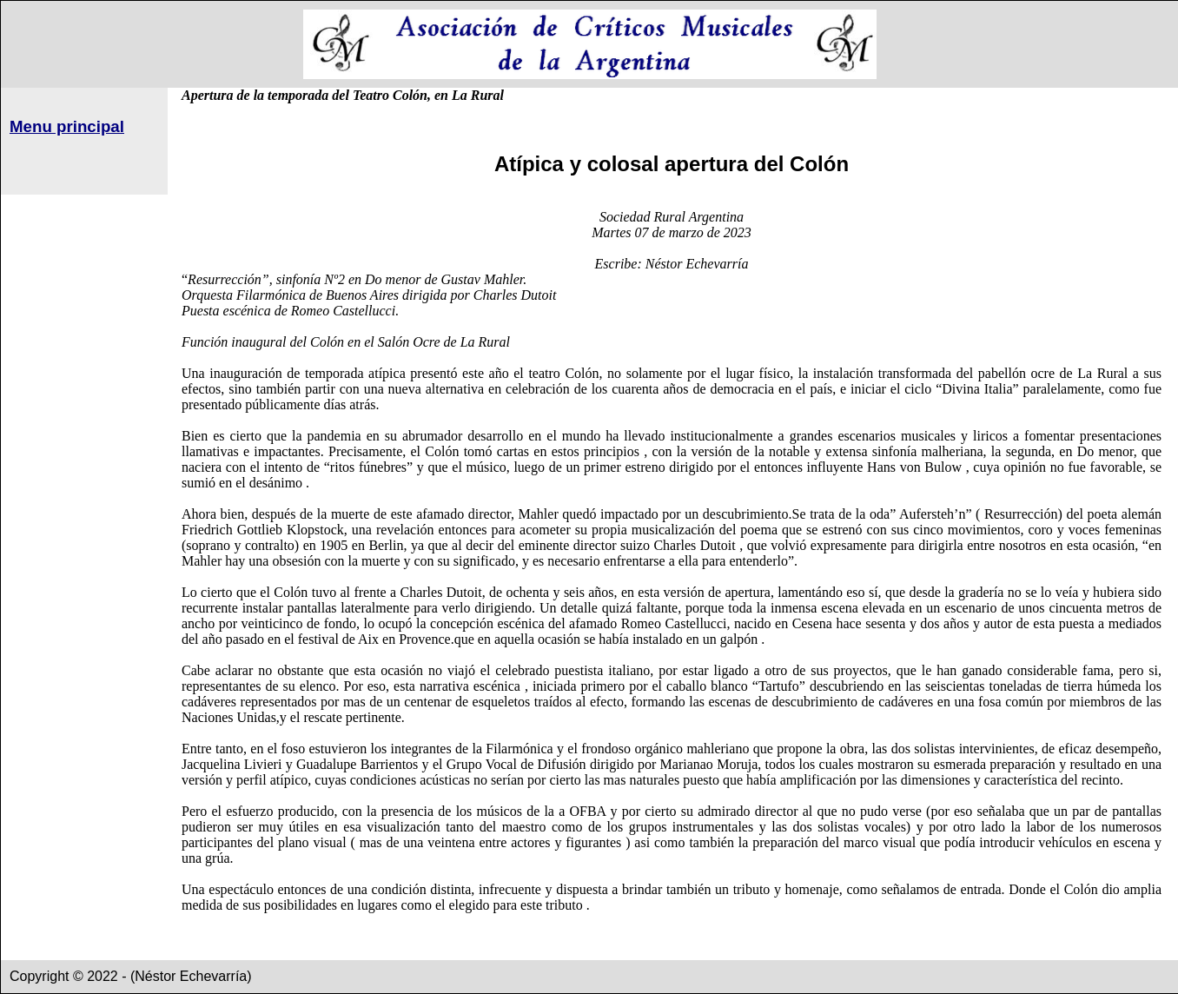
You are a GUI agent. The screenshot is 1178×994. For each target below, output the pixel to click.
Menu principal (67, 126)
